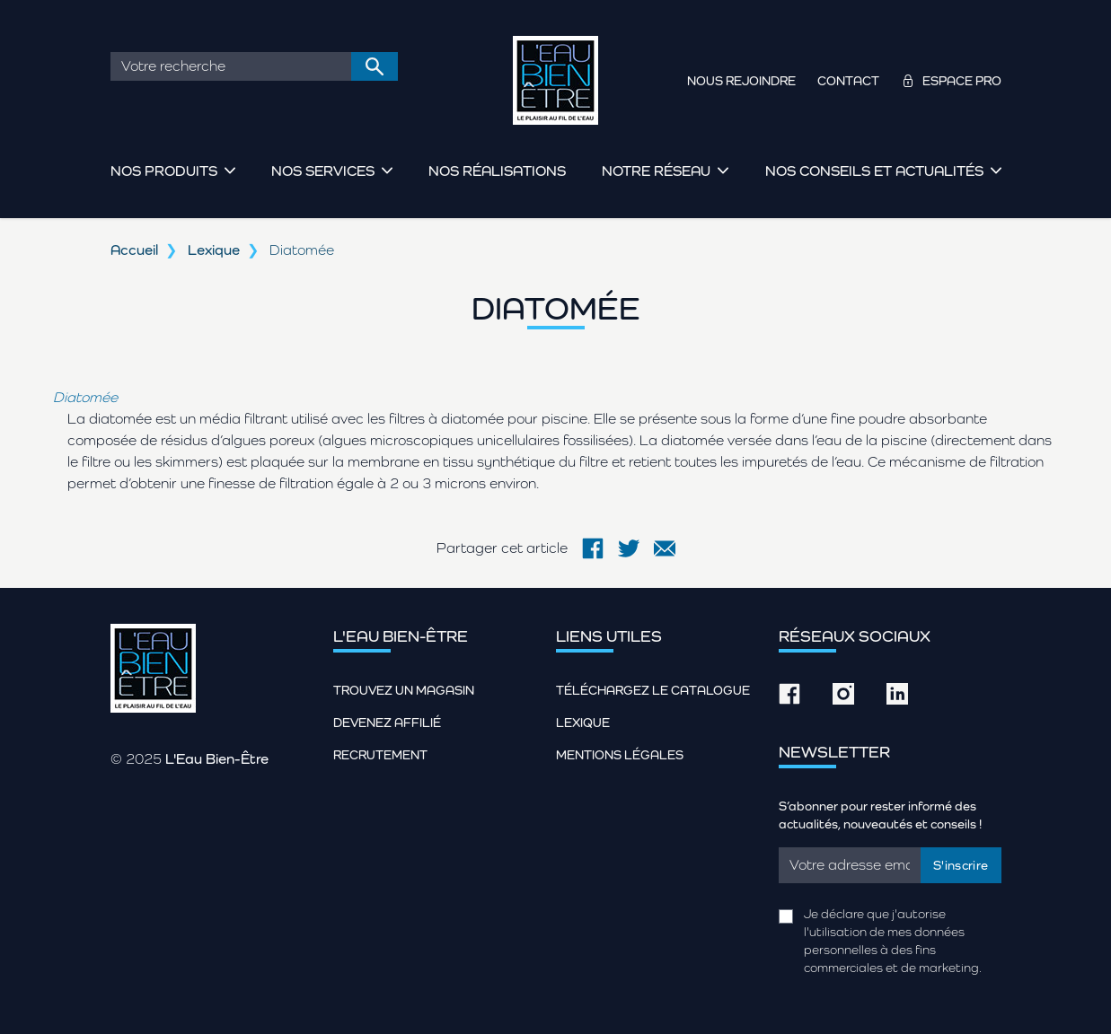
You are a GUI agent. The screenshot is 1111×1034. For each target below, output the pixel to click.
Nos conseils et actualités (874, 171)
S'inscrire (961, 865)
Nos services (323, 171)
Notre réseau (656, 171)
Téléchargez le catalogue (653, 690)
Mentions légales (619, 755)
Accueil (134, 249)
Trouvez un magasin (403, 690)
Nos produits (163, 171)
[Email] (850, 865)
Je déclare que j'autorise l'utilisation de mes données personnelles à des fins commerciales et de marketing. (893, 941)
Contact (848, 81)
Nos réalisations (497, 171)
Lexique (214, 249)
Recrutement (380, 755)
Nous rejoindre (741, 81)
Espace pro (961, 81)
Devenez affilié (387, 722)
